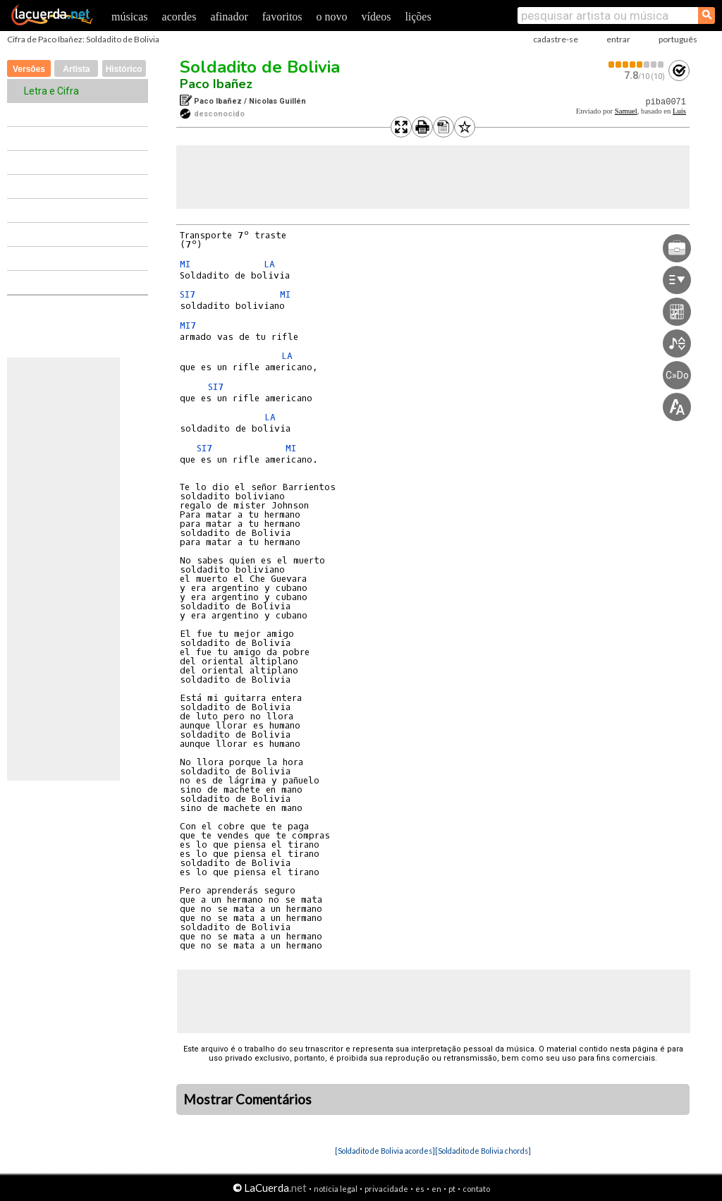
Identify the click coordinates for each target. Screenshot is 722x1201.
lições (418, 17)
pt (451, 1188)
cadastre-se (555, 39)
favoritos (282, 17)
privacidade (386, 1188)
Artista (76, 69)
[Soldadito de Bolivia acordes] (385, 1150)
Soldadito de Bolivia (260, 67)
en (436, 1188)
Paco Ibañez (216, 83)
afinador (228, 17)
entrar (618, 39)
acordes (179, 17)
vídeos (376, 17)
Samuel (626, 111)
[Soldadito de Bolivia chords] (483, 1150)
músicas (129, 17)
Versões (29, 69)
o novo (332, 17)
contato (476, 1188)
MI (185, 264)
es (419, 1188)
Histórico (124, 69)
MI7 (188, 325)
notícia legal (335, 1188)
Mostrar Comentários (247, 1099)
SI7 (187, 294)
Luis (679, 111)
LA (269, 264)
